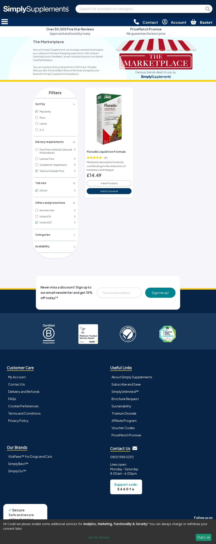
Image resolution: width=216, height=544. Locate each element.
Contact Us (16, 383)
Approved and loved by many (70, 31)
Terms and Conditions (24, 412)
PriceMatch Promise (126, 434)
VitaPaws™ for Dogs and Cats (30, 456)
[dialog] (108, 531)
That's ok (203, 537)
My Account (17, 376)
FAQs (12, 398)
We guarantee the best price (146, 31)
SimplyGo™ (17, 470)
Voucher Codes (123, 427)
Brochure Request (125, 398)
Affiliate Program (124, 420)
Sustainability (121, 405)
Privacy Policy (18, 420)
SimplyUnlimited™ (125, 390)
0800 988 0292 (122, 455)
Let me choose (98, 537)
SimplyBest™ (18, 463)
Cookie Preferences (23, 405)
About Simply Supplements (132, 376)
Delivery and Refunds (24, 390)
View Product (109, 182)
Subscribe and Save (126, 383)
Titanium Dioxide (124, 412)
